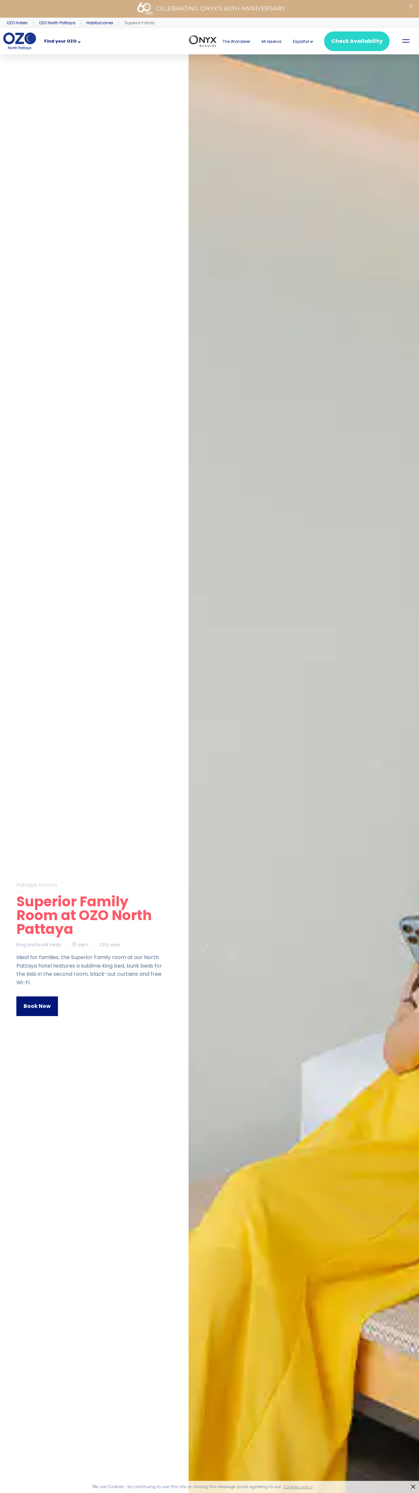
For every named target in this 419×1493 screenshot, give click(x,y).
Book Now (37, 1006)
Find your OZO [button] (60, 41)
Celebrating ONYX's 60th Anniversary (211, 9)
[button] (301, 41)
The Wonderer (236, 41)
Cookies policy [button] (298, 1487)
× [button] (413, 1487)
